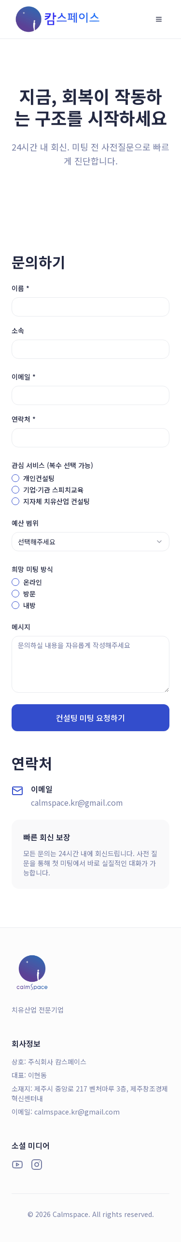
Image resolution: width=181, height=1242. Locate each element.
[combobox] (90, 541)
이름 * (20, 288)
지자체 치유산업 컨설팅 (56, 501)
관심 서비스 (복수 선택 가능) (52, 465)
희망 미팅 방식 (32, 569)
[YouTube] (17, 1164)
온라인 (32, 582)
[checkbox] (15, 478)
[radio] (15, 582)
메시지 (21, 627)
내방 (29, 605)
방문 (29, 593)
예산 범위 (25, 523)
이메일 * (24, 376)
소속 (18, 330)
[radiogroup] (90, 593)
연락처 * (24, 419)
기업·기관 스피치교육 (53, 489)
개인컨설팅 (39, 478)
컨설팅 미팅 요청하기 (90, 717)
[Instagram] (36, 1164)
